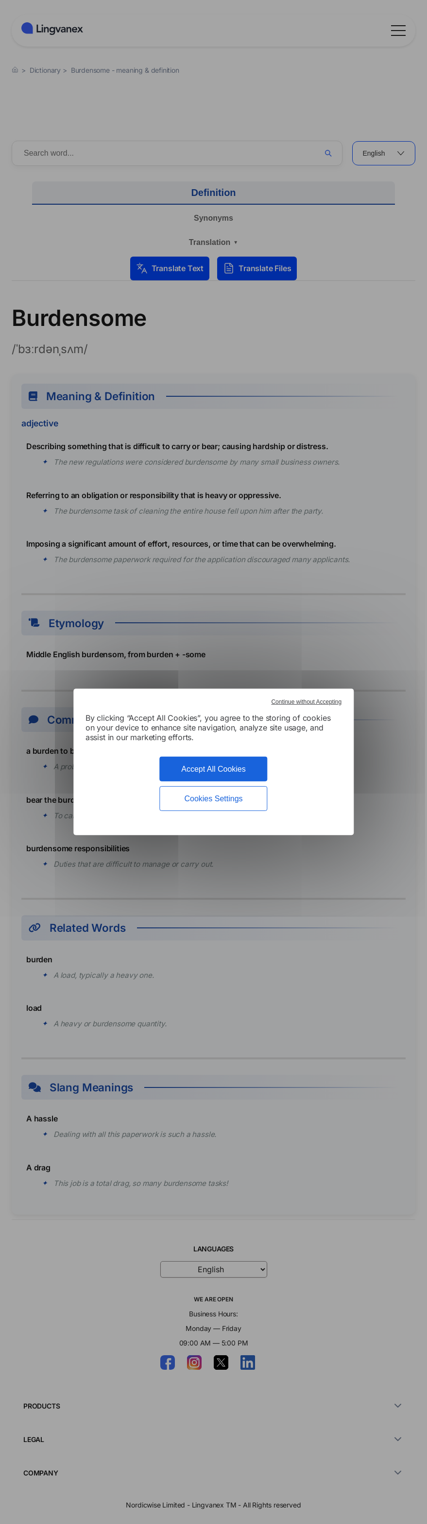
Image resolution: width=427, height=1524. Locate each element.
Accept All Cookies (213, 769)
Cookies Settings (213, 798)
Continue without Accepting (306, 701)
